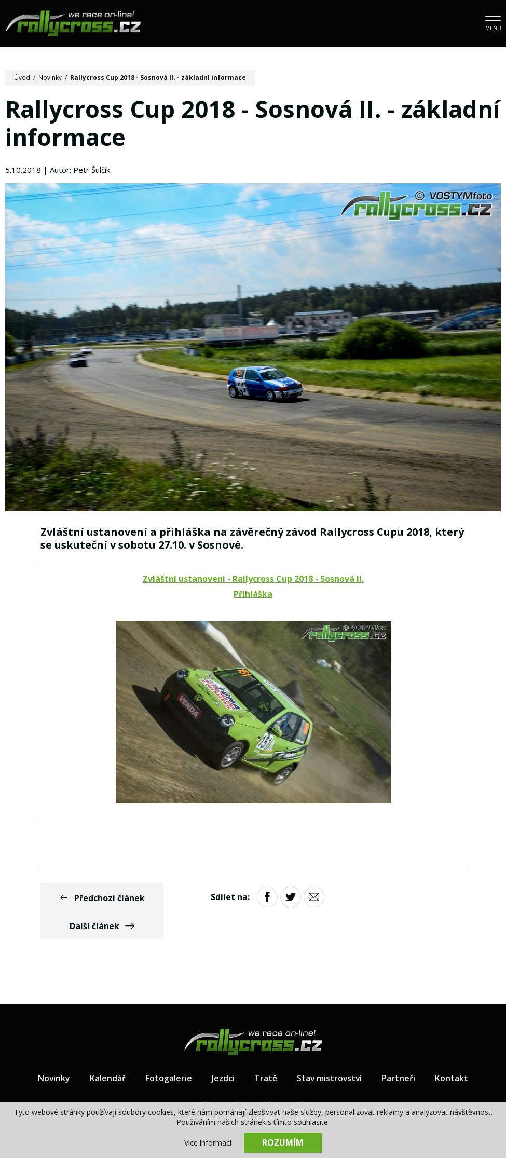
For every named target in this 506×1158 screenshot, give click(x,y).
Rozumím (283, 1142)
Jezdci (222, 1050)
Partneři (399, 1050)
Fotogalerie (168, 1050)
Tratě (265, 1050)
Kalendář (107, 1050)
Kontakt (452, 1050)
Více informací (207, 1143)
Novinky (50, 77)
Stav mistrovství (329, 1050)
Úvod (22, 77)
